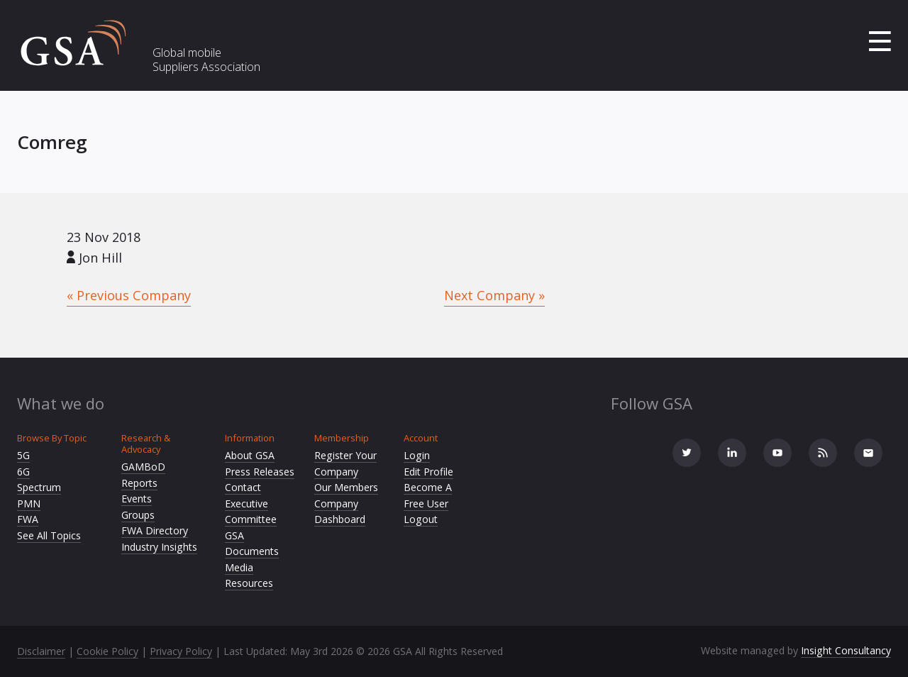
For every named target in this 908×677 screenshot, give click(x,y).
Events (136, 498)
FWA (27, 519)
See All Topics (49, 535)
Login (417, 455)
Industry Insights (159, 547)
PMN (28, 503)
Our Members (346, 487)
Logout (421, 519)
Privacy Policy (181, 651)
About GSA (250, 455)
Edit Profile (428, 471)
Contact (243, 487)
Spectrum (39, 487)
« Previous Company (129, 295)
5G (23, 455)
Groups (138, 515)
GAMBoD (143, 466)
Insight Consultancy (846, 650)
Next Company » (494, 295)
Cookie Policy (107, 651)
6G (23, 471)
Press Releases (259, 471)
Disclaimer (41, 651)
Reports (139, 483)
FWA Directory (154, 530)
